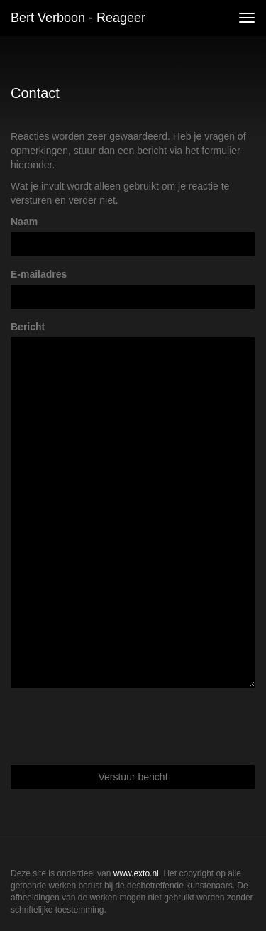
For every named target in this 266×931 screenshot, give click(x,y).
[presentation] (118, 726)
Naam (24, 221)
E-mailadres (39, 274)
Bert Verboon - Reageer (78, 18)
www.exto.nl (136, 873)
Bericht (28, 326)
